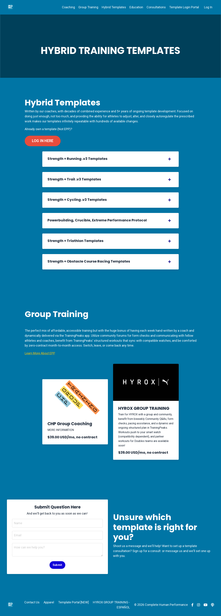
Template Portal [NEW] (73, 602)
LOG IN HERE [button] (43, 141)
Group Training (88, 7)
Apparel (49, 602)
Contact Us (32, 602)
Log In (208, 7)
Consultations (156, 7)
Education (136, 7)
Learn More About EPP (40, 353)
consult (155, 551)
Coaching (68, 7)
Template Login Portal (184, 7)
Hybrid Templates (114, 7)
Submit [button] (57, 565)
